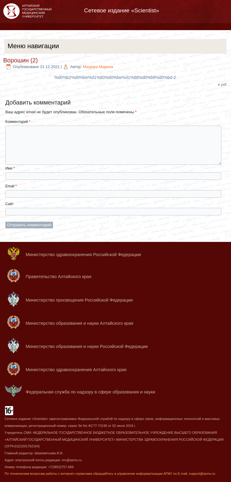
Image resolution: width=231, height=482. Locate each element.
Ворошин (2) (20, 60)
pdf (223, 84)
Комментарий (18, 122)
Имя (10, 168)
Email (11, 186)
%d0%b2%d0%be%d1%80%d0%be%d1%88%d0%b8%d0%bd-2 (115, 77)
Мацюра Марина (98, 66)
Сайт (9, 204)
